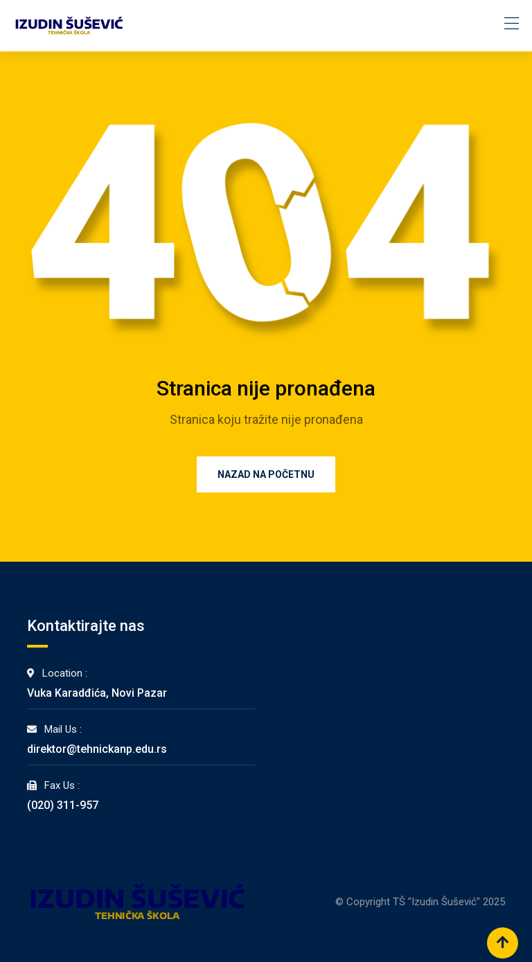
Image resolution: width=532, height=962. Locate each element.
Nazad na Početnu (266, 474)
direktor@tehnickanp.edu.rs (97, 749)
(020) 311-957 (62, 805)
